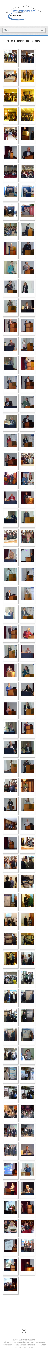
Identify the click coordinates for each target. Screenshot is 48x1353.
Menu (6, 30)
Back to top (24, 1331)
